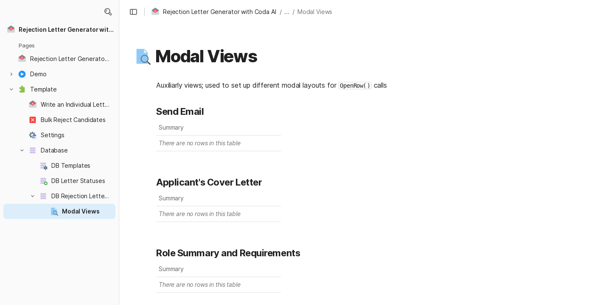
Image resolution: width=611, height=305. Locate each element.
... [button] (286, 11)
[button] (108, 12)
